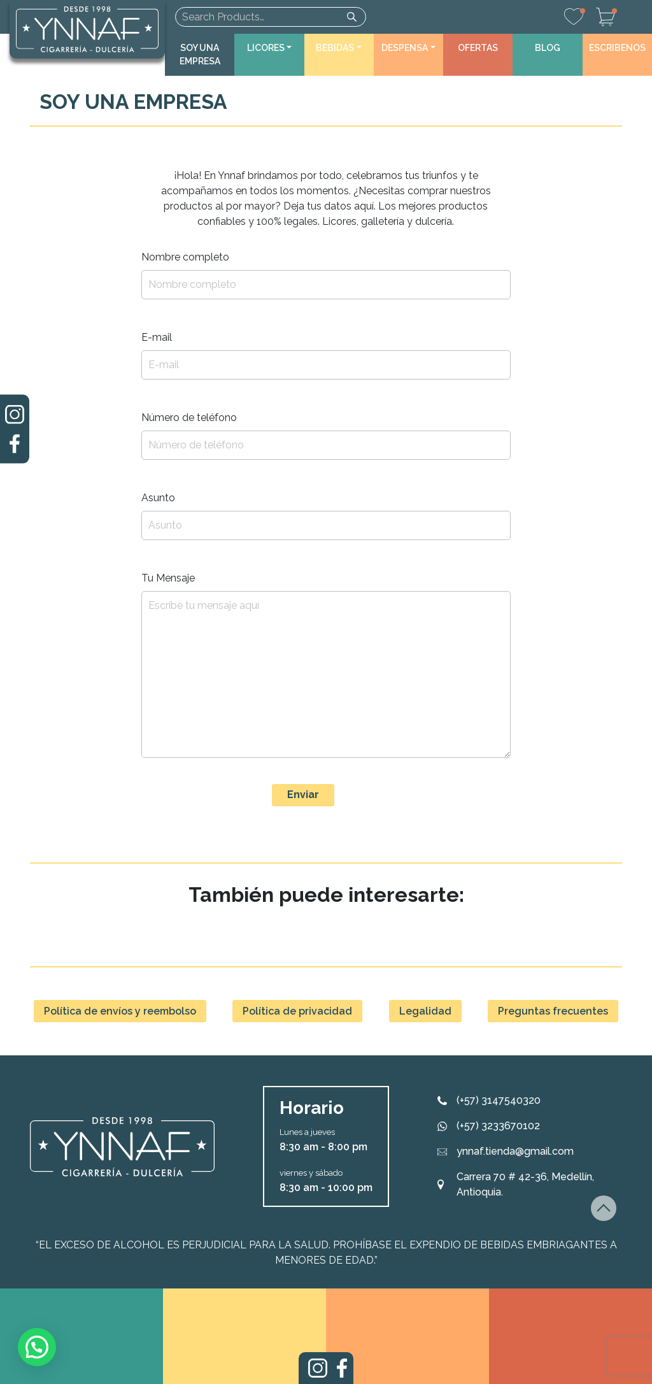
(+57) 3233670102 (498, 1126)
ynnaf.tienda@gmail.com (515, 1151)
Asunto (158, 498)
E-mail (156, 337)
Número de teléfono (189, 417)
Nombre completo (185, 257)
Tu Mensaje (168, 578)
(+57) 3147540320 (499, 1100)
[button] (269, 48)
